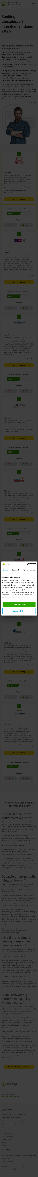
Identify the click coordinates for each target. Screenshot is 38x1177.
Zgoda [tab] (5, 570)
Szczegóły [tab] (15, 570)
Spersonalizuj (19, 611)
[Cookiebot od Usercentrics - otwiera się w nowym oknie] (27, 564)
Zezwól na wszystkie (19, 604)
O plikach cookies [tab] (29, 570)
